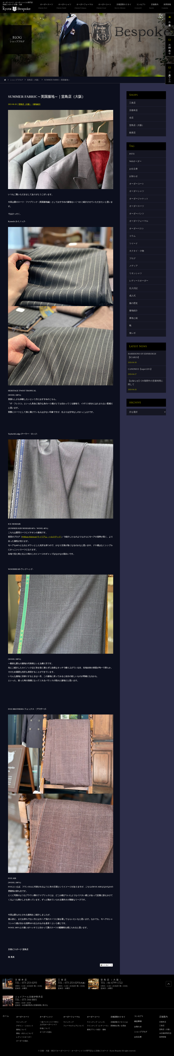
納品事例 (138, 1021)
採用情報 (162, 1037)
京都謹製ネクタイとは (119, 1022)
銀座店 (133, 135)
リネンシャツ (136, 284)
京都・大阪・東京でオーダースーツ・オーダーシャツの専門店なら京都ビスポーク (74, 1051)
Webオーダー (136, 164)
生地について (45, 1028)
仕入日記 (134, 299)
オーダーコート (137, 188)
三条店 (133, 103)
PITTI (132, 156)
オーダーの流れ (22, 1041)
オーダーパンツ (137, 220)
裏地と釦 (134, 331)
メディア (134, 276)
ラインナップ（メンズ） (96, 1022)
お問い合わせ (170, 47)
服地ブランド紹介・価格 (96, 1029)
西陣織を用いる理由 (118, 1026)
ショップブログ (16, 80)
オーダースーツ (137, 212)
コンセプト (139, 1016)
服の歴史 (134, 315)
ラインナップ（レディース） (98, 1026)
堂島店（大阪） (33, 80)
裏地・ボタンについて (24, 1033)
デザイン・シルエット (24, 1026)
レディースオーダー (139, 292)
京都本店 (134, 111)
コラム (133, 244)
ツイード (134, 252)
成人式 (133, 308)
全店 (132, 119)
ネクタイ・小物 (137, 260)
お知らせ (134, 180)
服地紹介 (37, 104)
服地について (21, 1029)
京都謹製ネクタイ (119, 1017)
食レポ (133, 347)
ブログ (133, 268)
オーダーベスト (137, 236)
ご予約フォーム (170, 75)
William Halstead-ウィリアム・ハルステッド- (41, 537)
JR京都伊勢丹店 (165, 1033)
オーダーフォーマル (139, 228)
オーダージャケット (139, 204)
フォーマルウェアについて (73, 1026)
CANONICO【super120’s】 (140, 384)
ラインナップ (21, 1022)
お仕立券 (134, 172)
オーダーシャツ (137, 196)
